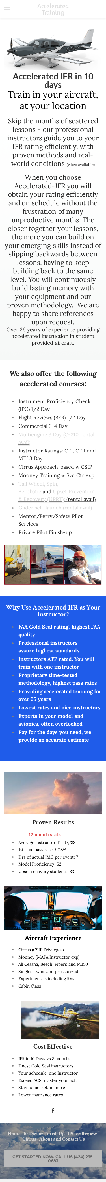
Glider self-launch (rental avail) (55, 507)
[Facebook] (53, 1110)
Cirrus (29, 1139)
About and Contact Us (62, 1139)
